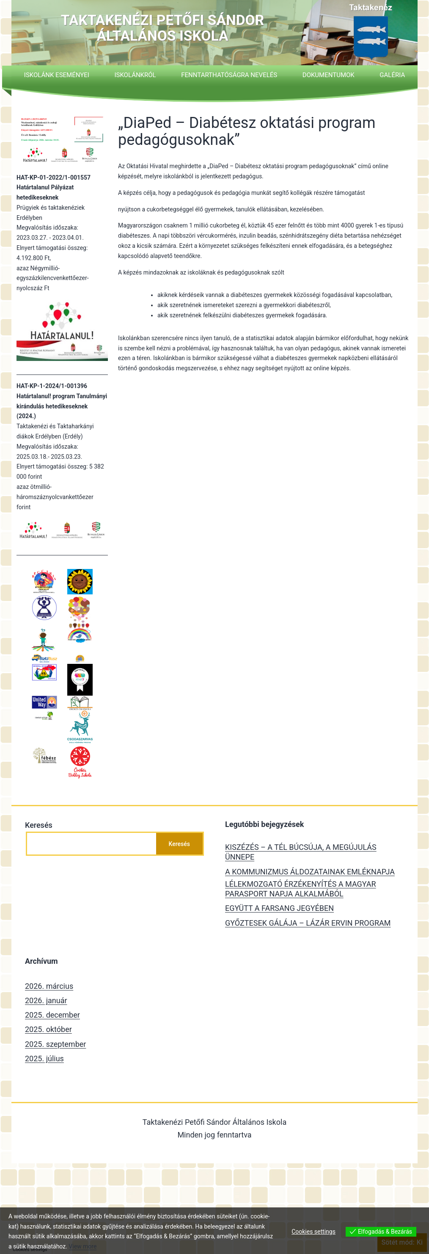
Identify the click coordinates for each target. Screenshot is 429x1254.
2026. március (49, 986)
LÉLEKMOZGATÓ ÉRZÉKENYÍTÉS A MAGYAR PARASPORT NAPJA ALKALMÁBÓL (300, 888)
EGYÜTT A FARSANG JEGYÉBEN (279, 908)
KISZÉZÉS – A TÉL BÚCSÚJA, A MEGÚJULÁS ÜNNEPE (301, 852)
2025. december (52, 1014)
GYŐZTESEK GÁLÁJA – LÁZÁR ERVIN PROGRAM (308, 922)
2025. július (44, 1058)
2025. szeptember (55, 1044)
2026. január (46, 1000)
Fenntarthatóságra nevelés (229, 75)
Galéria (392, 75)
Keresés (38, 825)
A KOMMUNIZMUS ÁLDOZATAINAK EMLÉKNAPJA (310, 871)
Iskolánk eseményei (56, 75)
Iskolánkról (135, 75)
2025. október (48, 1029)
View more (82, 1246)
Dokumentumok (328, 75)
